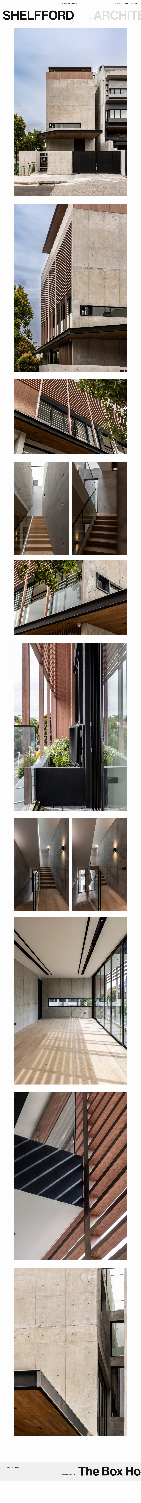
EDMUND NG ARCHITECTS (70, 3)
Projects (118, 3)
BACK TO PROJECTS (12, 1468)
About (126, 3)
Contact (134, 3)
